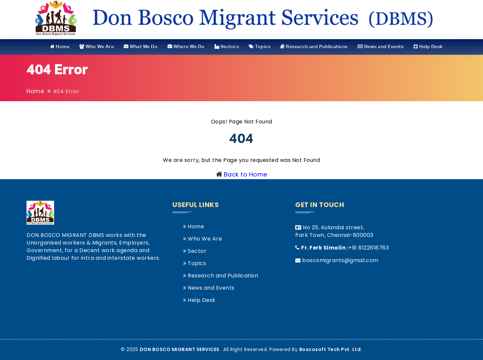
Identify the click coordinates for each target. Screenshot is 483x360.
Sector (194, 251)
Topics (259, 46)
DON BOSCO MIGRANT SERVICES (180, 349)
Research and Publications (314, 46)
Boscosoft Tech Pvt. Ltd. (330, 349)
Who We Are (96, 46)
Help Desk (428, 46)
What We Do (141, 46)
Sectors (227, 46)
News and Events (381, 46)
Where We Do (186, 46)
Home (59, 46)
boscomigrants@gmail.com (340, 260)
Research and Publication (220, 275)
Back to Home (245, 174)
